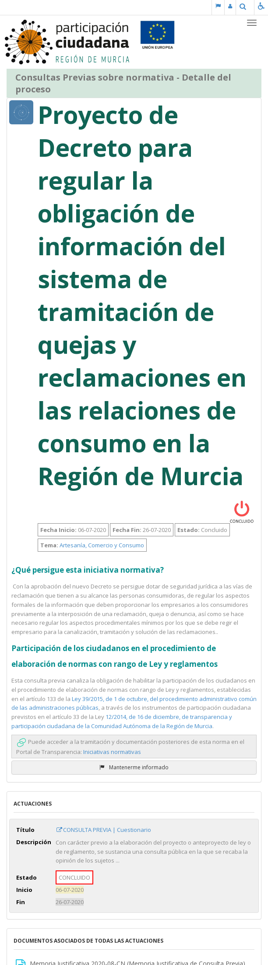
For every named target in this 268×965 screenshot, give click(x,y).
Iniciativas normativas (112, 752)
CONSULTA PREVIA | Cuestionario (103, 830)
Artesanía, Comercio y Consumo (102, 545)
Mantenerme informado (134, 767)
